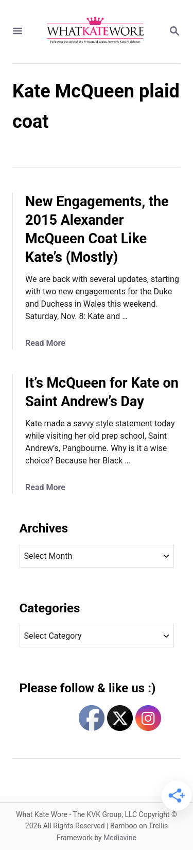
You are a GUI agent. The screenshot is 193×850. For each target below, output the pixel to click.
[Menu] (17, 32)
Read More (45, 343)
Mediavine (119, 838)
